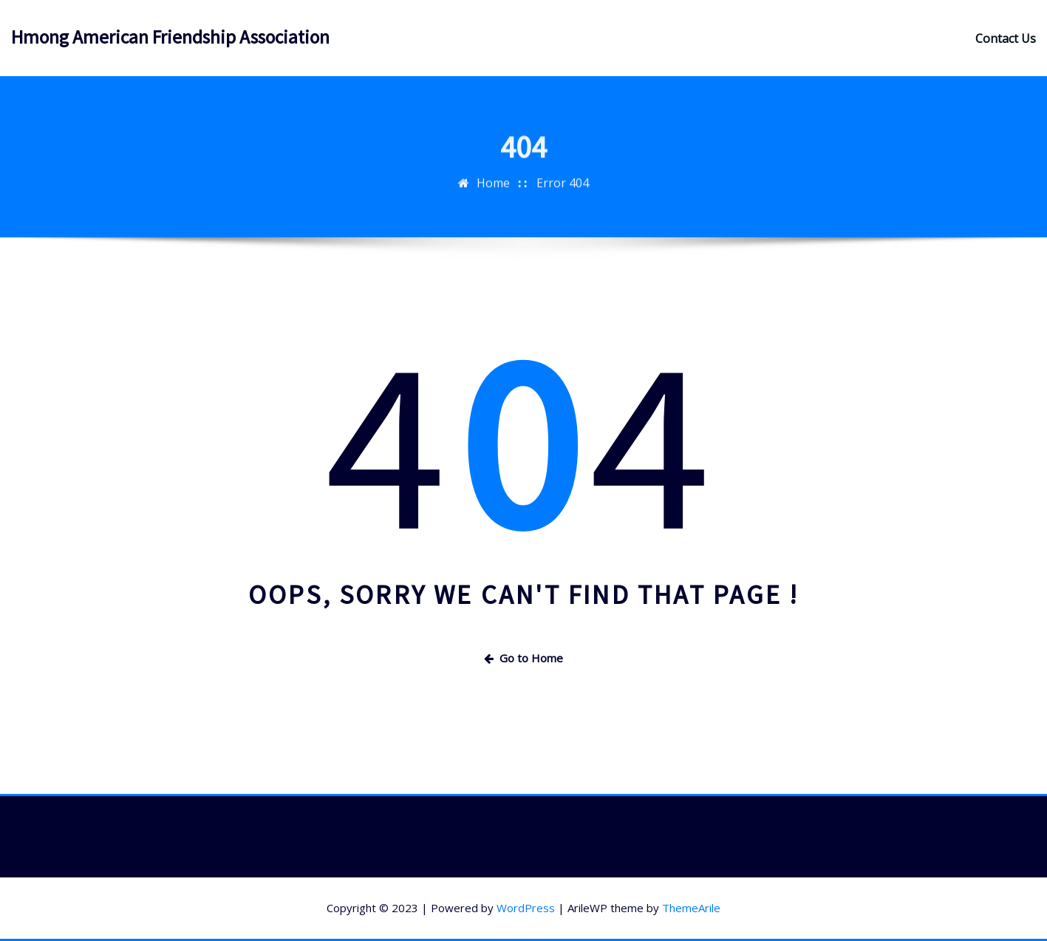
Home (493, 199)
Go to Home (523, 657)
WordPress (526, 907)
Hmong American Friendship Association (170, 37)
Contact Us (1005, 38)
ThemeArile (691, 907)
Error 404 (562, 199)
